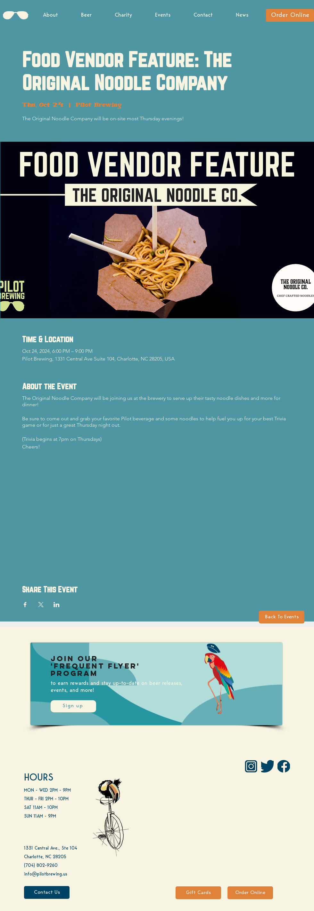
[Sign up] (73, 706)
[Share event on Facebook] (25, 604)
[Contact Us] (47, 892)
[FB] (283, 766)
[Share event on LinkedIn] (57, 604)
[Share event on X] (41, 604)
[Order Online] (290, 15)
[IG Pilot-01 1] (251, 766)
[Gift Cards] (198, 892)
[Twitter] (267, 766)
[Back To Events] (281, 617)
